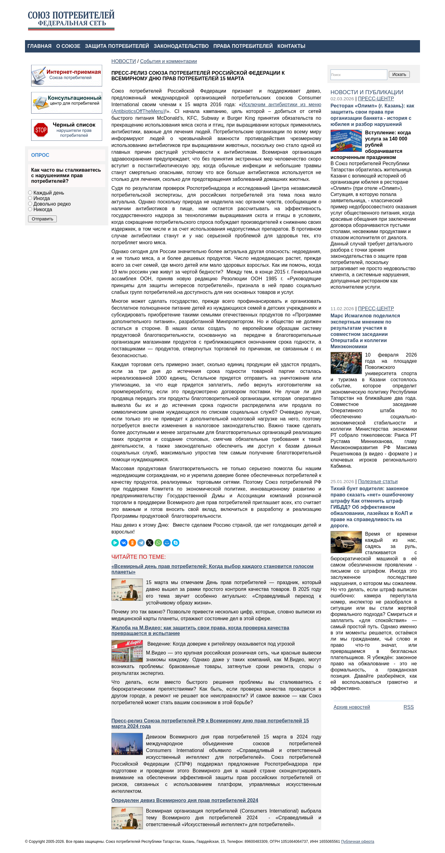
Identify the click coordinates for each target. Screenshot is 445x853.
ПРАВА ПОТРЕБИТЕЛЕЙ (243, 46)
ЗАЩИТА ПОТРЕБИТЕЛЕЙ (117, 46)
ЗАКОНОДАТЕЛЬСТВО (181, 46)
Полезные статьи (378, 481)
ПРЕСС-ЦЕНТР (376, 98)
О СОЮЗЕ (68, 46)
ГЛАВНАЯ (39, 46)
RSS (409, 707)
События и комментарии (168, 61)
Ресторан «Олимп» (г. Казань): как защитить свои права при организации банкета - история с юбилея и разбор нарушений (372, 115)
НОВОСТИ (123, 61)
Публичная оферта (357, 841)
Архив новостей (352, 707)
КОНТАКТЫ (291, 46)
